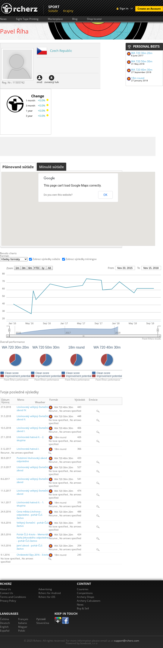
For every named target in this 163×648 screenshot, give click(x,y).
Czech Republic (61, 50)
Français (23, 619)
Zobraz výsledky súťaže (46, 259)
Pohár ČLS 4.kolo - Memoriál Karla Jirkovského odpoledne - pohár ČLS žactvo (32, 537)
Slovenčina (42, 623)
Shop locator (94, 19)
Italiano (22, 623)
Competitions (85, 593)
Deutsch (5, 623)
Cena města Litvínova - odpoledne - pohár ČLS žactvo (29, 515)
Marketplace (55, 19)
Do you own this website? (58, 194)
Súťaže (53, 11)
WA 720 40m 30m (141, 70)
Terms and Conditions (13, 597)
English (4, 627)
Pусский (41, 619)
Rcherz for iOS (46, 597)
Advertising (45, 589)
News (3, 19)
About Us (5, 589)
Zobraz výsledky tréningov (81, 259)
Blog (75, 19)
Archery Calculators (88, 601)
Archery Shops (85, 597)
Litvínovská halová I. (28, 448)
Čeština (4, 619)
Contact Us (6, 593)
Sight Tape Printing (27, 19)
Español (4, 630)
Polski (21, 630)
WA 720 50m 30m (141, 61)
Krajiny (68, 11)
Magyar (22, 627)
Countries (82, 589)
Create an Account (149, 8)
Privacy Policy (8, 601)
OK (105, 195)
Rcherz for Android (49, 593)
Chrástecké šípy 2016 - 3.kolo (32, 554)
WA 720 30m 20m (141, 53)
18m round (137, 78)
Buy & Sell (83, 608)
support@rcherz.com (126, 640)
